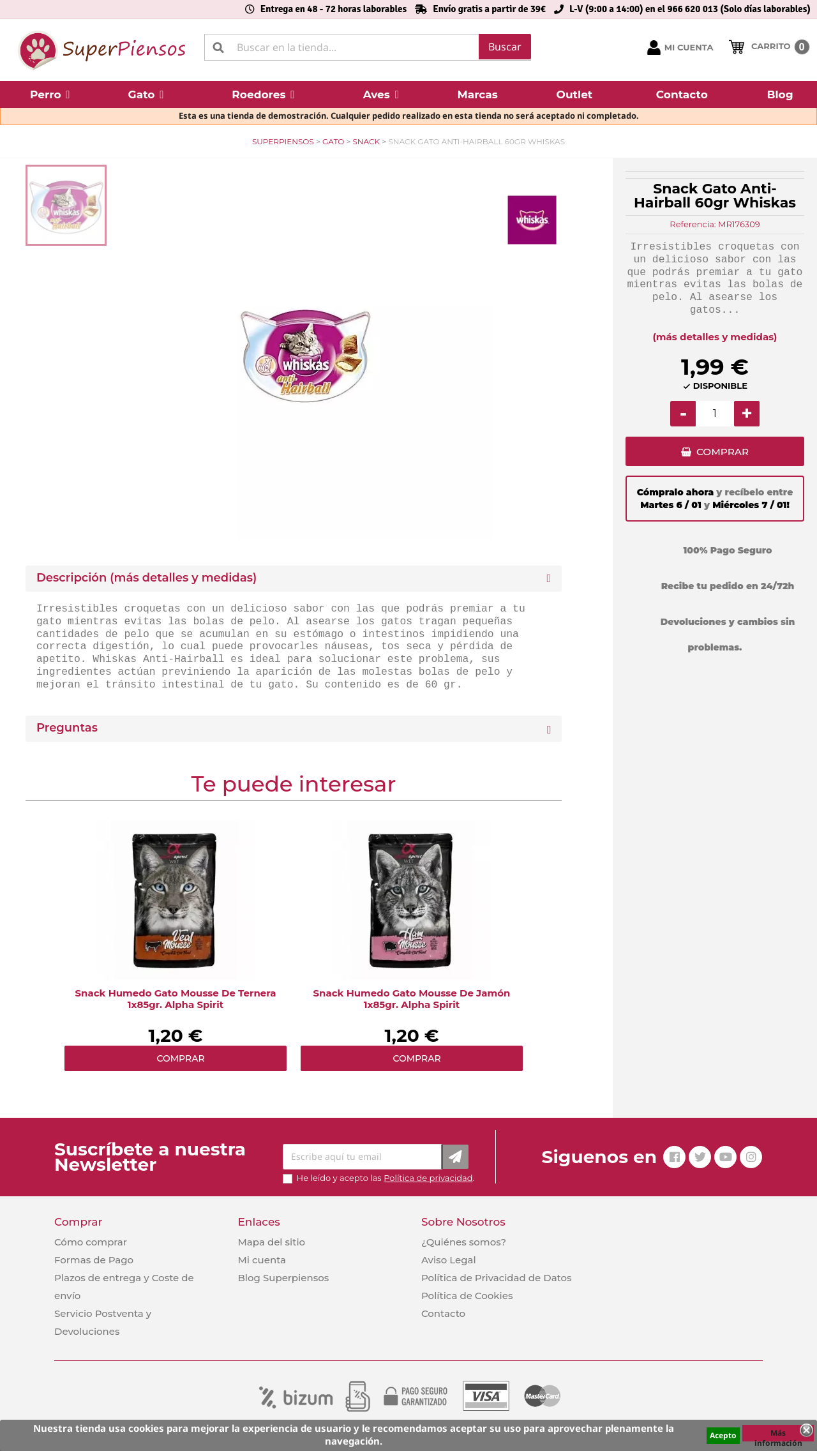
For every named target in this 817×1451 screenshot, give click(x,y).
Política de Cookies (467, 1295)
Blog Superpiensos (283, 1278)
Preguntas (67, 728)
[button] (50, 94)
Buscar (504, 47)
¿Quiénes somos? (463, 1242)
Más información (778, 1434)
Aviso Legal (448, 1260)
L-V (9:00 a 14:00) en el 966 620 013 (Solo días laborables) (690, 9)
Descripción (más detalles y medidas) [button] (146, 578)
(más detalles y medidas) (715, 337)
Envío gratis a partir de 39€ (489, 9)
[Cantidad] (715, 413)
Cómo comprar (90, 1242)
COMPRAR (722, 453)
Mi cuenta (261, 1260)
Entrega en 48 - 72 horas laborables (333, 9)
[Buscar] (367, 47)
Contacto (443, 1313)
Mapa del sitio (271, 1242)
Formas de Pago (93, 1260)
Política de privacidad (428, 1178)
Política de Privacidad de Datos (496, 1278)
